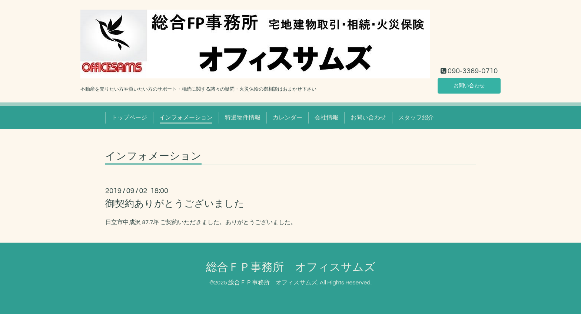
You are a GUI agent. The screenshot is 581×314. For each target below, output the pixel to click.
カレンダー (287, 118)
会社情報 (326, 118)
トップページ (129, 118)
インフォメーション (186, 118)
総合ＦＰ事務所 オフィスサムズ (290, 267)
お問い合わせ (469, 85)
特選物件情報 (242, 118)
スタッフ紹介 (416, 118)
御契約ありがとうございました (174, 204)
